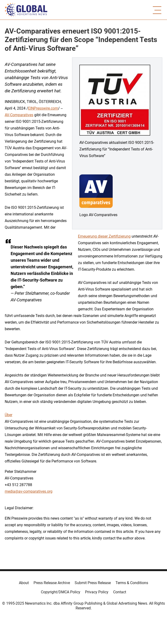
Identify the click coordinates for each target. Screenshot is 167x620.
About (24, 583)
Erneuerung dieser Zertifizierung (104, 236)
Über (8, 415)
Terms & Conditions (132, 583)
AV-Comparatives (19, 115)
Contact (119, 592)
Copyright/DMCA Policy (60, 592)
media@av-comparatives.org (28, 491)
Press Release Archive (52, 583)
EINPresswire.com (43, 108)
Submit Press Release (93, 583)
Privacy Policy (96, 592)
